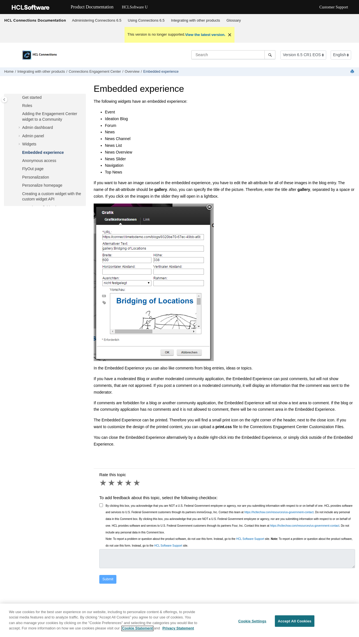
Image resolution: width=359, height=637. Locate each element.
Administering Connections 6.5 (96, 20)
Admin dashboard (37, 127)
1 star (103, 483)
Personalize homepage (42, 185)
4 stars (129, 483)
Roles (27, 105)
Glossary (234, 20)
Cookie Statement (137, 631)
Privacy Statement (178, 631)
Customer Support (333, 7)
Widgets (29, 144)
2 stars (112, 483)
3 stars (120, 483)
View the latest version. (205, 35)
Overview (132, 72)
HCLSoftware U (135, 7)
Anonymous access (39, 160)
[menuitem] (97, 20)
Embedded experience (161, 72)
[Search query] (233, 54)
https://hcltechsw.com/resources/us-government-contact (279, 512)
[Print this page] (353, 72)
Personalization (35, 177)
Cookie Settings (252, 623)
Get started (32, 97)
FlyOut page (32, 168)
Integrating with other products (195, 20)
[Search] (269, 54)
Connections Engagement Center (95, 72)
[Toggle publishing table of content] (4, 99)
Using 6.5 (146, 20)
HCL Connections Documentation (35, 20)
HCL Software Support (250, 538)
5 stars (137, 483)
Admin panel (33, 136)
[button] (20, 98)
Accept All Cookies (295, 623)
